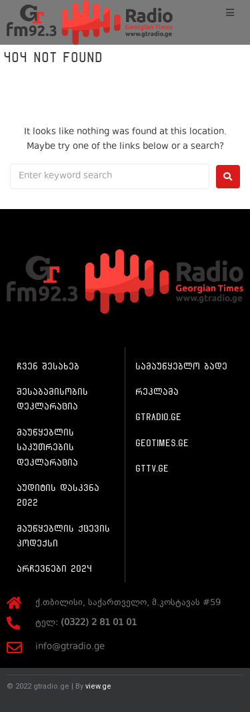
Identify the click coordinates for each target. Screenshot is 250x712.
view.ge (98, 686)
